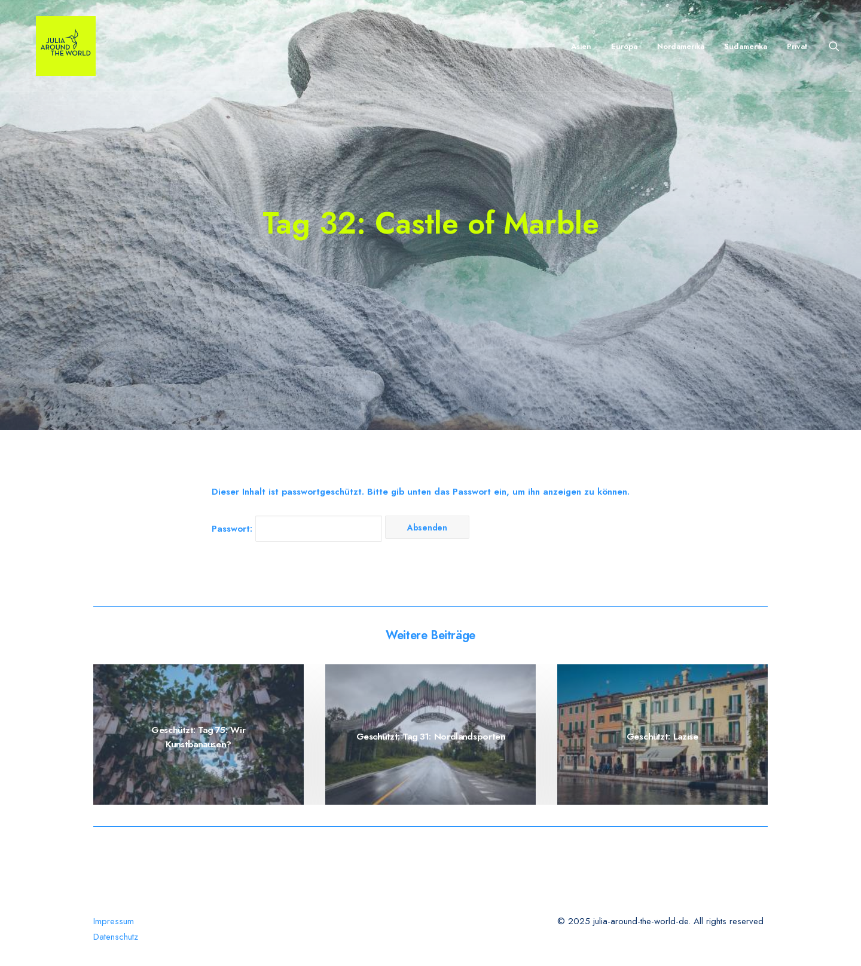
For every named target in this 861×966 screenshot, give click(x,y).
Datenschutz (115, 936)
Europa (624, 46)
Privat (797, 46)
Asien (581, 46)
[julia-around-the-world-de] (51, 46)
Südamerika (745, 46)
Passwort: (297, 528)
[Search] (834, 46)
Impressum (113, 921)
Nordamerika (680, 46)
